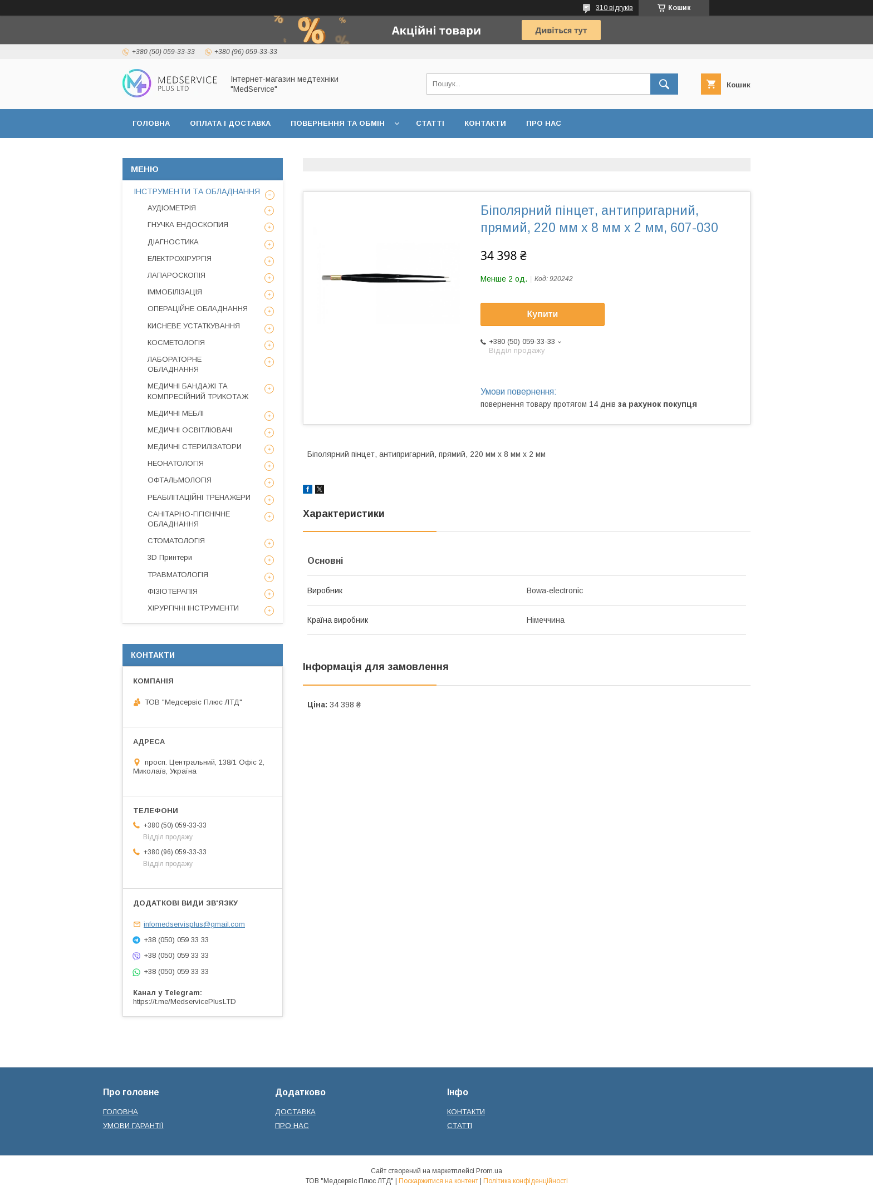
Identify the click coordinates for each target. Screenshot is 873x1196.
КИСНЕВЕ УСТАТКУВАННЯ (194, 326)
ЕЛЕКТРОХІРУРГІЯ (180, 258)
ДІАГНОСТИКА (173, 242)
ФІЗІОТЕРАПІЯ (173, 591)
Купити (542, 314)
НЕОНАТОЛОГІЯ (176, 463)
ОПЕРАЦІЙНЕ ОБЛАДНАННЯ (198, 308)
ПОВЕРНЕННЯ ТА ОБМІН (338, 123)
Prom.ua (489, 1171)
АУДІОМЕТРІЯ (172, 208)
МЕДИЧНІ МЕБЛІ (176, 413)
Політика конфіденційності (525, 1181)
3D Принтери (170, 557)
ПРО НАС (543, 123)
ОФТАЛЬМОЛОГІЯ (180, 480)
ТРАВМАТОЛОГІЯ (178, 574)
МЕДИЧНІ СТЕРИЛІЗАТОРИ (195, 446)
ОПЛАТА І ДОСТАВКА (230, 123)
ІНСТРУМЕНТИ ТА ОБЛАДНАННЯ (197, 191)
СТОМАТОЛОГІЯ (176, 541)
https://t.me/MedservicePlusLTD (184, 1001)
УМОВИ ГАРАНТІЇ (133, 1125)
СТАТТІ (430, 123)
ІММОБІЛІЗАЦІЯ (175, 292)
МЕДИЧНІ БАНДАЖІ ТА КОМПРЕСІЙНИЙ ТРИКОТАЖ (198, 391)
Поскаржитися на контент (438, 1181)
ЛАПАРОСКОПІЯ (176, 275)
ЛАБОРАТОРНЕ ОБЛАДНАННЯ (175, 364)
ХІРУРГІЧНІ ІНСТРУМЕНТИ (193, 608)
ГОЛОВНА (151, 123)
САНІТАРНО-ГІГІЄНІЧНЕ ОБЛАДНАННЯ (189, 519)
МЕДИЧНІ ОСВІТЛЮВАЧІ (190, 430)
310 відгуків (614, 8)
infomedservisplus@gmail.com (194, 924)
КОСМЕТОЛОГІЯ (176, 342)
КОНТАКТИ (485, 123)
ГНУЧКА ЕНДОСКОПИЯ (188, 224)
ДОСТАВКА (295, 1112)
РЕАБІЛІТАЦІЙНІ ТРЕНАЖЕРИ (199, 497)
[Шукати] (664, 84)
